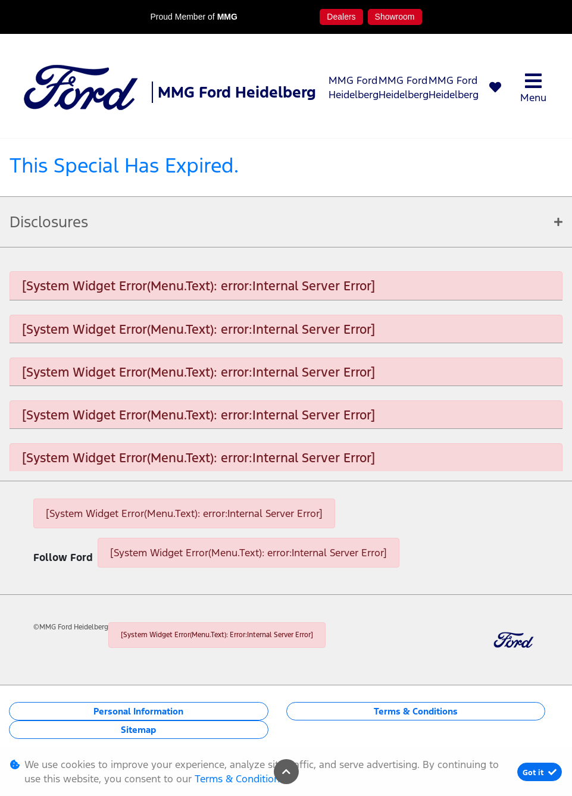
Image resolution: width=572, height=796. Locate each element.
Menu (533, 87)
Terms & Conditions (416, 711)
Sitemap (138, 729)
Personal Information (138, 711)
